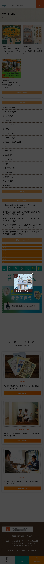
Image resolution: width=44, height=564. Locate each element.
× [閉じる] (32, 274)
